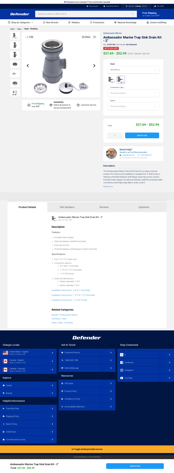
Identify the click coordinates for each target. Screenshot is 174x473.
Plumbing (56, 319)
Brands (55, 315)
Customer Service (111, 6)
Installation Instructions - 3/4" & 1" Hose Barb (71, 290)
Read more (108, 186)
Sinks (64, 319)
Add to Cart (142, 135)
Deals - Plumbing (30, 29)
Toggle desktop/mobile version (87, 449)
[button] (94, 37)
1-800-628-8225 (145, 155)
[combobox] (86, 14)
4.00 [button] (29, 37)
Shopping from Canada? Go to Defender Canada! (87, 2)
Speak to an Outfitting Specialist (133, 152)
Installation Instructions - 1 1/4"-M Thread (69, 300)
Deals (54, 323)
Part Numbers (67, 207)
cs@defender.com (127, 155)
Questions (144, 207)
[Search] (134, 14)
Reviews (104, 207)
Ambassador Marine (112, 33)
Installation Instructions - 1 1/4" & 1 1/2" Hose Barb (73, 295)
